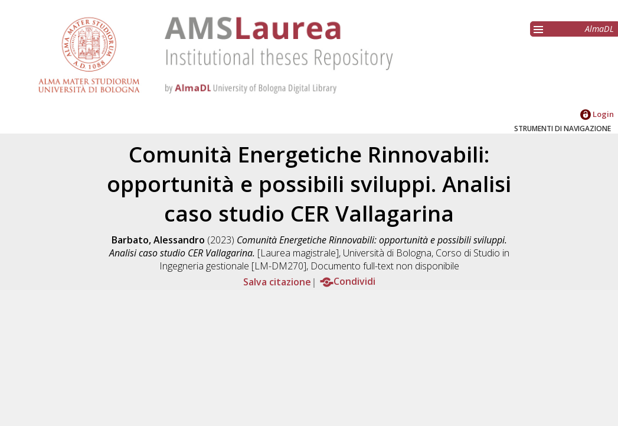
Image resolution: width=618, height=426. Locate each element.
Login (597, 114)
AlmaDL (599, 28)
